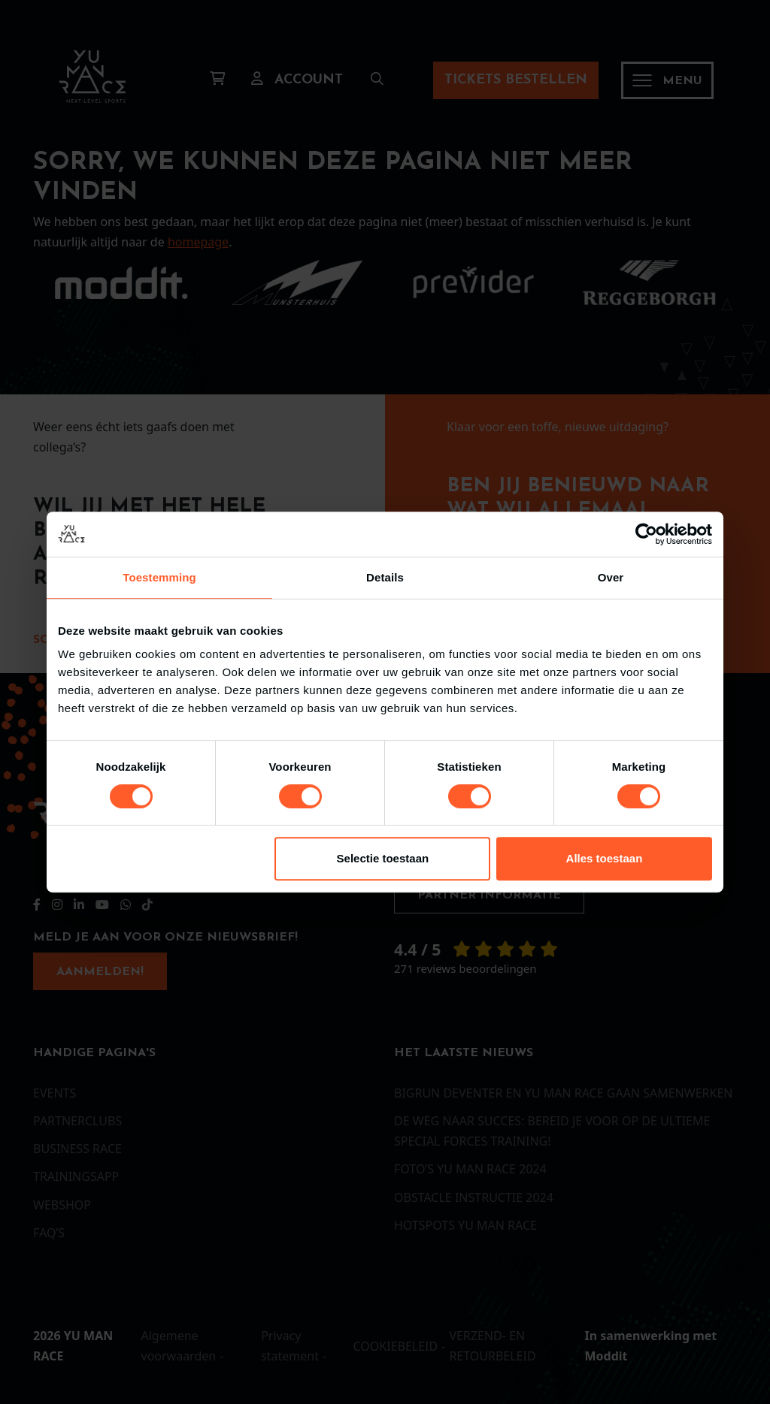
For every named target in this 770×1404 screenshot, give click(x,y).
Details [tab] (385, 577)
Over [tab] (611, 577)
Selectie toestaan (383, 858)
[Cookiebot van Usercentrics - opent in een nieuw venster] (646, 534)
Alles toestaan (604, 858)
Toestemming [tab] (159, 577)
